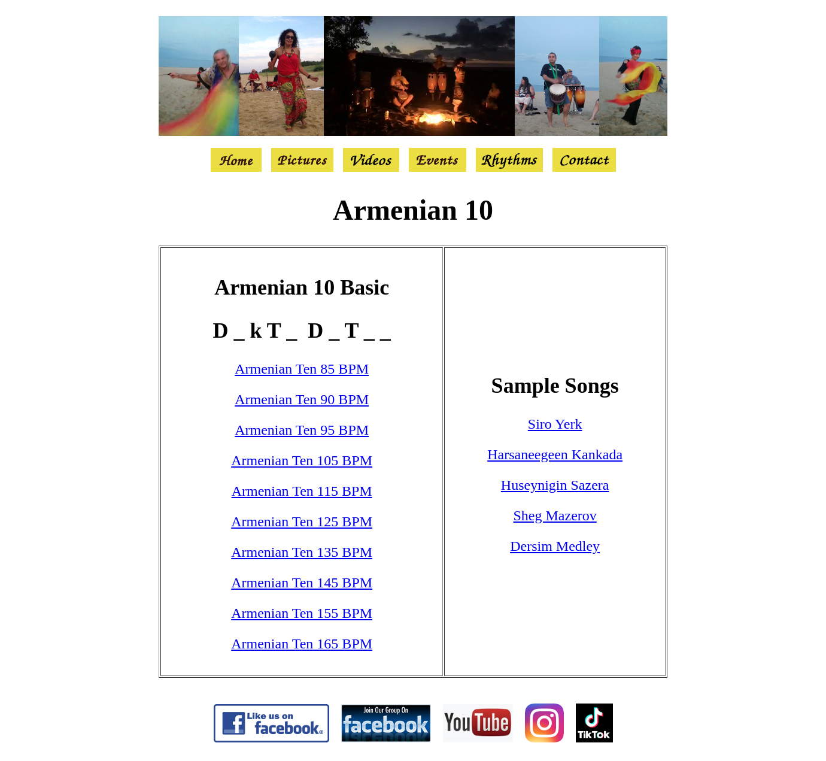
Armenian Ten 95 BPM (302, 430)
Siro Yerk (555, 424)
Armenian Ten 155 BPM (301, 613)
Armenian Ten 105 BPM (301, 460)
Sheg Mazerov (555, 515)
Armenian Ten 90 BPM (302, 399)
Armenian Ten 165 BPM (301, 643)
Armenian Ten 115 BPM (302, 491)
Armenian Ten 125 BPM (301, 521)
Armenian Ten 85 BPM (302, 369)
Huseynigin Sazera (555, 485)
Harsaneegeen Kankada (554, 454)
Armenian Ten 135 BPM (301, 552)
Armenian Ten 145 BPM (301, 582)
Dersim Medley (555, 546)
